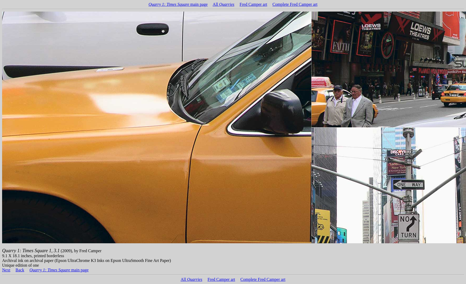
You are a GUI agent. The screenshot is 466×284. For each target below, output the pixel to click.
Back (20, 270)
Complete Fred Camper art (294, 4)
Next (6, 270)
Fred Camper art (253, 4)
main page (178, 4)
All (223, 4)
